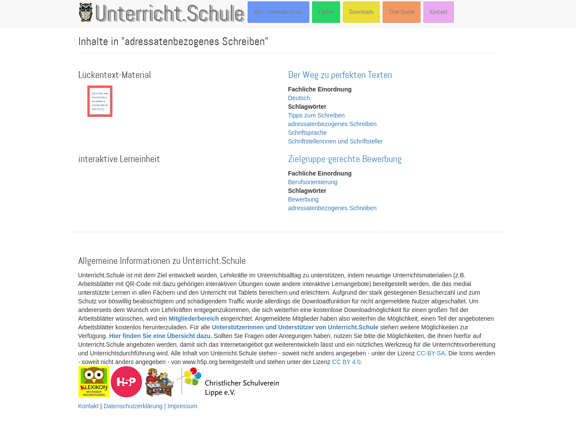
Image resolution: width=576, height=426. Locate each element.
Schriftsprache (307, 132)
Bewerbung (303, 199)
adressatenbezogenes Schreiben (332, 123)
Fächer (326, 12)
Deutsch (299, 97)
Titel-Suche (401, 12)
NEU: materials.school (278, 12)
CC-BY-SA (431, 353)
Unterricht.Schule (169, 14)
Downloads (361, 12)
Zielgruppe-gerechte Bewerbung (345, 159)
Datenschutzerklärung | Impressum (150, 406)
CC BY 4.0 (346, 361)
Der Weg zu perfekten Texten (340, 75)
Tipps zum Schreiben (316, 115)
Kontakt (438, 12)
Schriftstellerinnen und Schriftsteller (335, 141)
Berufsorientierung (313, 182)
